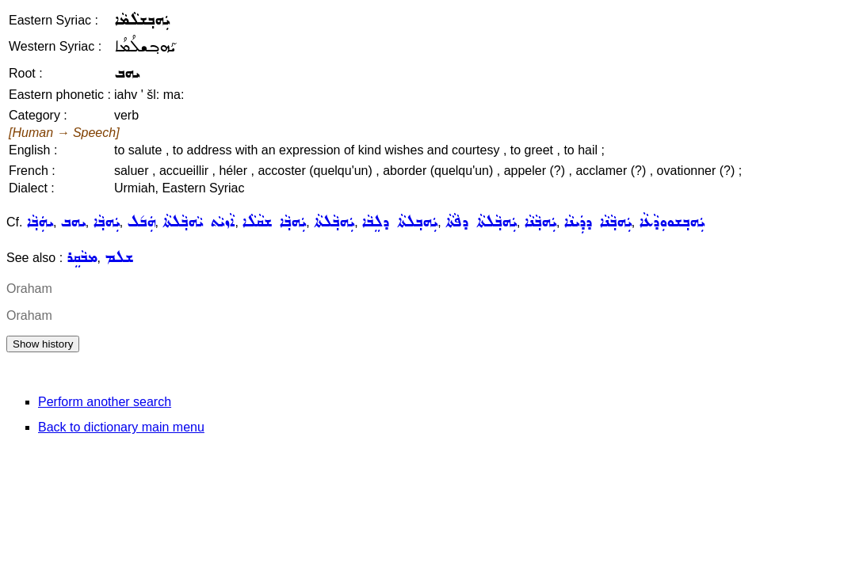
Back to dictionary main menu (121, 427)
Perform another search (104, 401)
